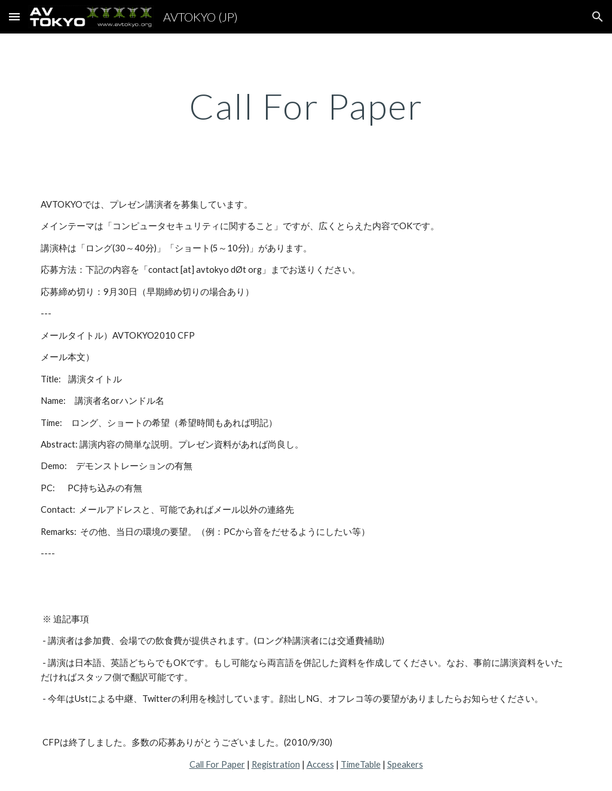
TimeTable (361, 764)
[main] (306, 105)
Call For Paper (217, 764)
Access (320, 764)
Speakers (405, 764)
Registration (276, 764)
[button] (14, 16)
